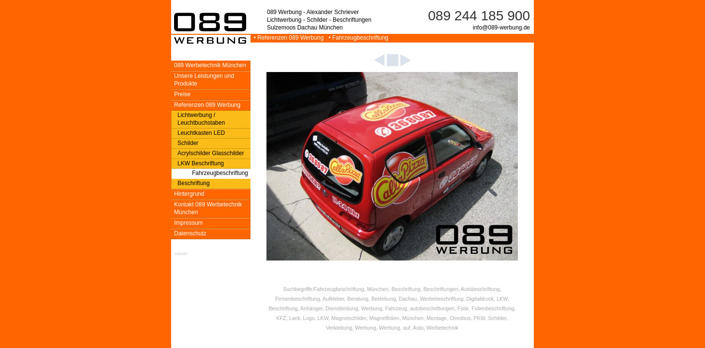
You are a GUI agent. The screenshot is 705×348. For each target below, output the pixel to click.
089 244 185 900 (479, 15)
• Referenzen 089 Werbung (287, 37)
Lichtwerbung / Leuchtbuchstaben (201, 119)
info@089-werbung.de (501, 27)
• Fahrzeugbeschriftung (356, 37)
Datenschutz (190, 233)
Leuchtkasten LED (201, 133)
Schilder (187, 143)
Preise (182, 94)
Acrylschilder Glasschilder (210, 153)
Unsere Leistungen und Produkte (204, 79)
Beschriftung (193, 183)
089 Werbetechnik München (210, 65)
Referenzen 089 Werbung (207, 105)
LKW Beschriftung (200, 163)
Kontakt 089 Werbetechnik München (208, 208)
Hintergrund (189, 193)
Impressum (188, 222)
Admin (181, 253)
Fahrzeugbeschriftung (220, 173)
